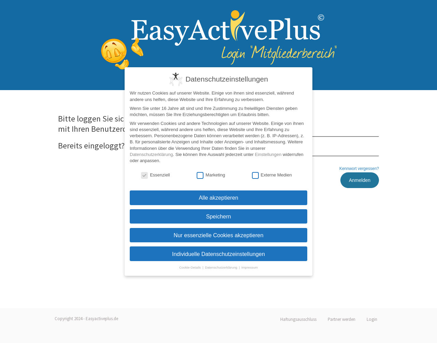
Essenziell (155, 175)
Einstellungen (268, 154)
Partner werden (341, 319)
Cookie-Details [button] (190, 267)
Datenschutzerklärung (151, 154)
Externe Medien (272, 175)
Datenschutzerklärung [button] (221, 267)
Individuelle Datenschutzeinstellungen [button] (218, 254)
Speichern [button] (218, 216)
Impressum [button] (249, 267)
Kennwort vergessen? (359, 168)
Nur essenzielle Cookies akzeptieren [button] (219, 235)
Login (372, 319)
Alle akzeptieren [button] (218, 198)
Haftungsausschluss (298, 319)
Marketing (211, 175)
